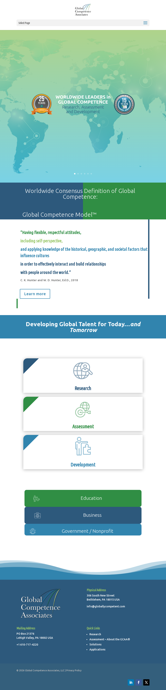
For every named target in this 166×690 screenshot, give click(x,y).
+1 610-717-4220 (27, 644)
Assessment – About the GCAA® (109, 639)
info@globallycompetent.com (106, 606)
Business (92, 515)
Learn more (35, 294)
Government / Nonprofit (87, 531)
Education (91, 498)
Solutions (95, 644)
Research (95, 634)
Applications (97, 649)
